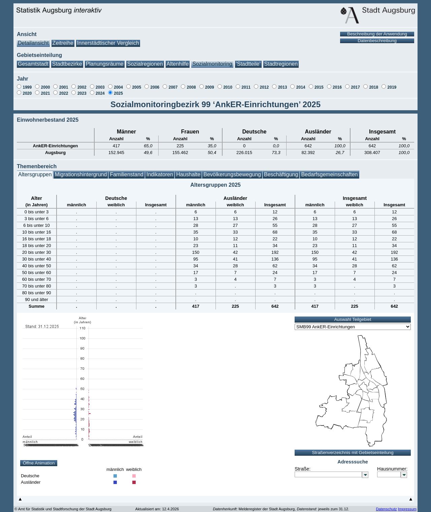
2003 (100, 84)
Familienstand (126, 171)
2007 (173, 84)
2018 (373, 84)
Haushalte (188, 171)
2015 (319, 84)
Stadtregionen (281, 60)
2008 (191, 84)
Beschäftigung (281, 171)
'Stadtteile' (248, 60)
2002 (82, 84)
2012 (264, 84)
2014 (300, 84)
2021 (45, 90)
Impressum (407, 506)
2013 (282, 84)
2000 (45, 84)
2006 (155, 84)
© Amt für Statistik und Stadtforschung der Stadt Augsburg (62, 506)
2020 (27, 90)
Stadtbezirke (67, 60)
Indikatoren (159, 171)
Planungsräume (105, 60)
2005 (136, 84)
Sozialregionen (145, 60)
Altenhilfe (178, 60)
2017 (355, 84)
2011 (246, 84)
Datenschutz (386, 506)
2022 (63, 90)
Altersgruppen (35, 171)
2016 (337, 84)
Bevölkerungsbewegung (232, 171)
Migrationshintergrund (81, 171)
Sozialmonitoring (212, 60)
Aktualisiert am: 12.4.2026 (157, 506)
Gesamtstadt (33, 60)
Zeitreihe (63, 39)
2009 (209, 84)
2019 (392, 84)
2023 (82, 90)
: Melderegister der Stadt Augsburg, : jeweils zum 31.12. (281, 506)
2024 (100, 90)
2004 (118, 84)
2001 (63, 84)
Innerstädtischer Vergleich (108, 39)
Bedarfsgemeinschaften (329, 171)
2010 (227, 84)
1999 (27, 84)
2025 (118, 90)
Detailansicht (33, 39)
